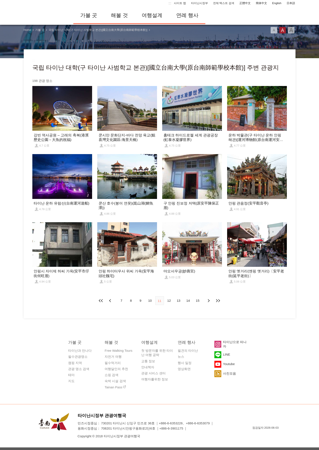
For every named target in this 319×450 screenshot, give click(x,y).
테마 (71, 375)
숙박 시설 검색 (115, 381)
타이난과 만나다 (80, 350)
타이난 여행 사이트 (45, 15)
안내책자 (147, 367)
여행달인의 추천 (116, 369)
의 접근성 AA (270, 435)
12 (169, 300)
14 (188, 300)
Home (27, 29)
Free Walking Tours (118, 350)
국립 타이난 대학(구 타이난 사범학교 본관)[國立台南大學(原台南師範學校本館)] (98, 29)
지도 (71, 381)
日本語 (291, 3)
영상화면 (184, 369)
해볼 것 (119, 15)
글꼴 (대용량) (291, 30)
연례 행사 (187, 15)
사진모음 (229, 373)
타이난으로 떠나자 (235, 344)
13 (179, 300)
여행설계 (152, 15)
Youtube (229, 364)
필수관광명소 (78, 356)
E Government (255, 435)
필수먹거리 (113, 363)
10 (150, 300)
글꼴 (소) (274, 30)
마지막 (218, 300)
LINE (226, 354)
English (276, 3)
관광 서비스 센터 (153, 373)
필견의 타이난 (188, 350)
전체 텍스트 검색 (223, 3)
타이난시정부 (199, 3)
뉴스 (181, 356)
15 (198, 300)
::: (169, 3)
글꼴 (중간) (282, 30)
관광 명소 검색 (78, 369)
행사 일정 (185, 363)
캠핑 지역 (75, 363)
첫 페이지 (101, 300)
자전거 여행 (113, 356)
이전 (110, 300)
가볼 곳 (88, 15)
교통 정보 (148, 361)
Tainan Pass (113, 387)
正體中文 (245, 3)
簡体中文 (261, 3)
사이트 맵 (180, 3)
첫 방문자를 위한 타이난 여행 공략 (157, 353)
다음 (208, 300)
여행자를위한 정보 (154, 379)
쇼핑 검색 (111, 375)
